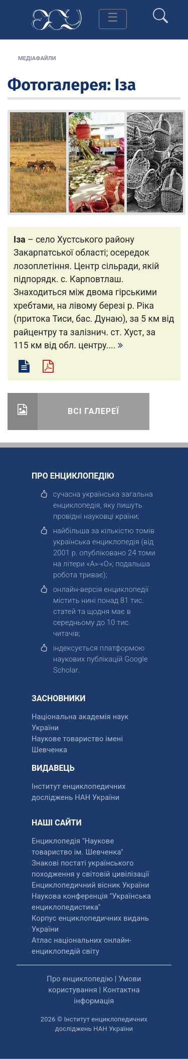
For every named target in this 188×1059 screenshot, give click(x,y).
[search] (160, 11)
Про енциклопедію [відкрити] (80, 978)
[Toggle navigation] (113, 19)
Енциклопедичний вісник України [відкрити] (90, 885)
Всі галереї (93, 411)
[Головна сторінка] (57, 19)
